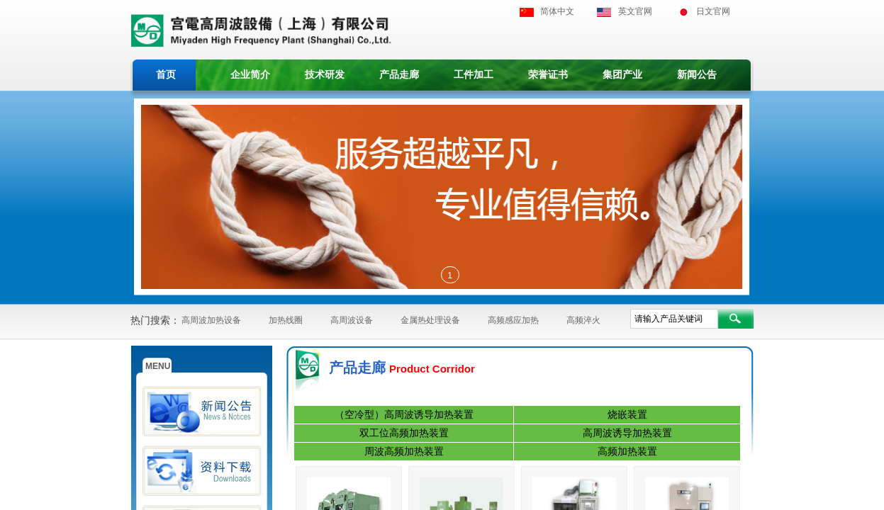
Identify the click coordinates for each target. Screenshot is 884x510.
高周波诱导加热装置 (627, 433)
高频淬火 (583, 320)
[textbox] (674, 319)
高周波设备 (351, 320)
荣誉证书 (548, 74)
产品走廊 (399, 74)
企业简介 (250, 74)
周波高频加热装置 (404, 451)
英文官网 (635, 11)
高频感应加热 (513, 320)
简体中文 (557, 11)
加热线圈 (286, 320)
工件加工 (473, 74)
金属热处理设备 (430, 320)
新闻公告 (697, 74)
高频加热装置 (627, 451)
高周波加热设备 (211, 320)
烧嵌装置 (627, 414)
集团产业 (622, 74)
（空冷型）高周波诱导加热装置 (404, 414)
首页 (166, 74)
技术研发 (325, 74)
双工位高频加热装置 (404, 433)
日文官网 (713, 11)
